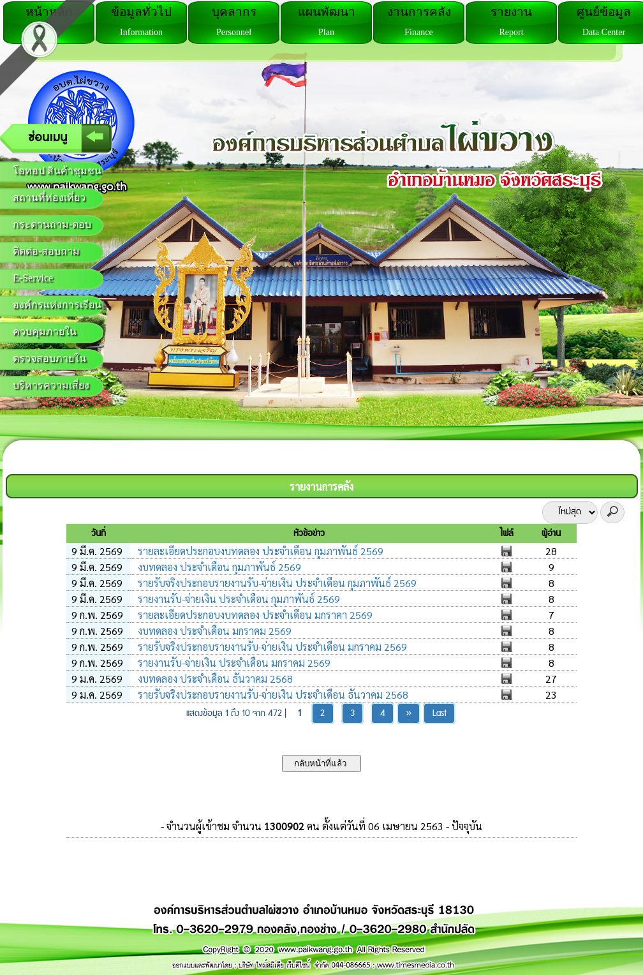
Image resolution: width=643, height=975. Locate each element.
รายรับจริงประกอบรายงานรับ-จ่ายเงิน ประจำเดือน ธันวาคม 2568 (271, 694)
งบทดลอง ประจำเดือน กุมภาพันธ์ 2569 (218, 567)
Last (439, 713)
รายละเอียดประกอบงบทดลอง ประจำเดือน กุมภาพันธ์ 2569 (259, 551)
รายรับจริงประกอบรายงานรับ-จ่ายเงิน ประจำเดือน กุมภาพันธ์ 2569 (276, 583)
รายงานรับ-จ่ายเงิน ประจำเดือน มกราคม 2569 (232, 662)
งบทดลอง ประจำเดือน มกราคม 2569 (213, 630)
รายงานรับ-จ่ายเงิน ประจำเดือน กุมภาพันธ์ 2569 (237, 599)
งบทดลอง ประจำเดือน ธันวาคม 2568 (214, 678)
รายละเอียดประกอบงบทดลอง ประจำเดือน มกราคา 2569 (254, 614)
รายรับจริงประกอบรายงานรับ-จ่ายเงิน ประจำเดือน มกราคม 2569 (271, 646)
